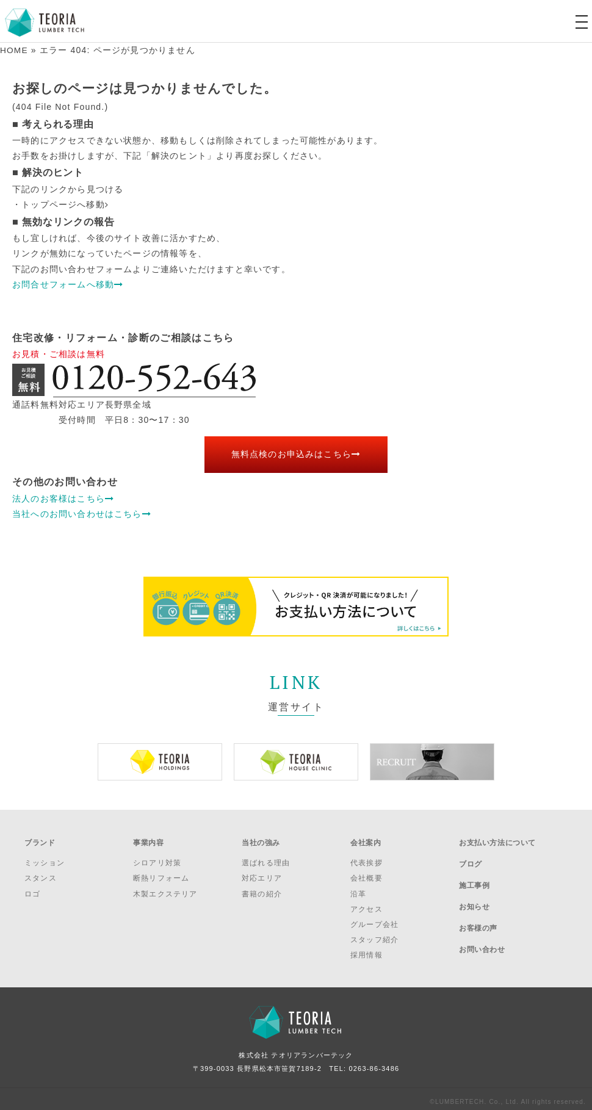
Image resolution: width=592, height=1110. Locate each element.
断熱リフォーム (161, 872)
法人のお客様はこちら (63, 498)
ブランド (39, 839)
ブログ (470, 856)
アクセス (366, 903)
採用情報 (366, 949)
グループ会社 (374, 919)
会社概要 (366, 872)
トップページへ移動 (65, 204)
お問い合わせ (482, 921)
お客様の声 (478, 905)
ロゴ (32, 888)
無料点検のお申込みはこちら (296, 454)
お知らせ (474, 888)
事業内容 (148, 839)
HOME (14, 50)
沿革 (358, 888)
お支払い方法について (497, 839)
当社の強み (261, 839)
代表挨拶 (366, 857)
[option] (160, 761)
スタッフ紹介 (374, 934)
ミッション (44, 857)
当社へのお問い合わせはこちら (81, 513)
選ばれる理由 (266, 857)
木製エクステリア (165, 888)
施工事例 (474, 872)
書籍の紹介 (262, 888)
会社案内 (365, 839)
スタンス (40, 872)
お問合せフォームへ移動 (67, 284)
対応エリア (262, 872)
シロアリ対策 (157, 857)
